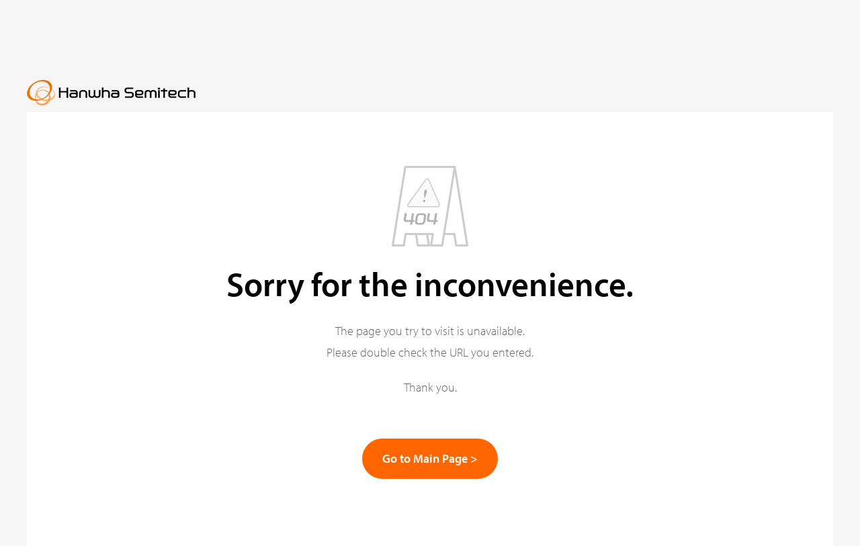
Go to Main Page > (430, 458)
